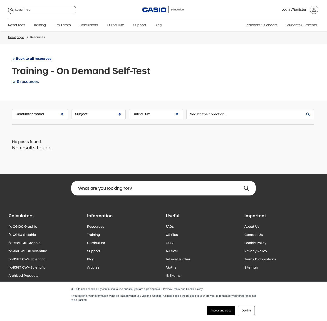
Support (139, 25)
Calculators (89, 25)
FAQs (170, 227)
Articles (93, 268)
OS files (172, 235)
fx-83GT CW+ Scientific (27, 268)
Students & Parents (301, 25)
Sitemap (251, 268)
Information (100, 216)
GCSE (170, 243)
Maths (171, 268)
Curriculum (115, 25)
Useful (172, 216)
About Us (251, 227)
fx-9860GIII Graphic (25, 243)
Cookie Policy (255, 243)
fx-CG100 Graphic (23, 227)
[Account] (300, 10)
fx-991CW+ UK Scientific (28, 251)
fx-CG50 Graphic (22, 235)
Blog (158, 25)
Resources (16, 25)
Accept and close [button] (221, 310)
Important (255, 216)
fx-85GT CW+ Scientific (27, 259)
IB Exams (173, 276)
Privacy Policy (255, 251)
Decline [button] (246, 310)
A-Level (172, 251)
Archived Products (24, 276)
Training (40, 25)
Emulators (63, 25)
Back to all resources (33, 58)
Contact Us (253, 235)
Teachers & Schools (261, 25)
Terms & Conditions (260, 259)
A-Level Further (178, 259)
